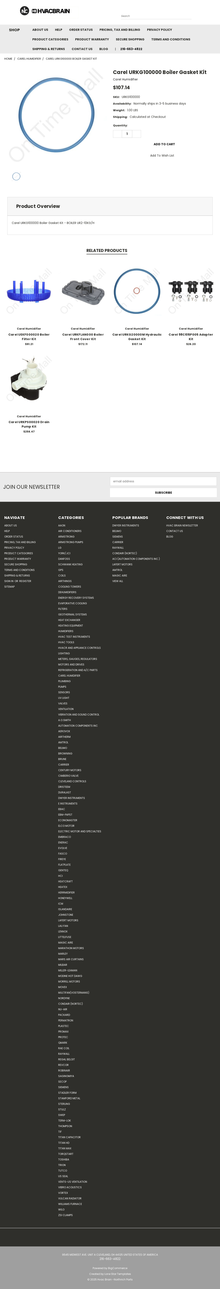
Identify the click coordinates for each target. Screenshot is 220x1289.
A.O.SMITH (64, 720)
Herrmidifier (66, 892)
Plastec (63, 1026)
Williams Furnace (70, 1204)
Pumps (62, 687)
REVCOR (63, 1065)
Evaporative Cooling (72, 603)
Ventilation (66, 709)
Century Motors (69, 770)
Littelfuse (64, 937)
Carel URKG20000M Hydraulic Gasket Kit (137, 336)
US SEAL (63, 1176)
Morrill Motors (69, 981)
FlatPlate (64, 865)
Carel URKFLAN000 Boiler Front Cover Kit (83, 336)
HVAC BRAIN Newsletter (182, 525)
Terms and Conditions (170, 39)
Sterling (64, 1104)
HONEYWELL (65, 898)
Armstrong (66, 536)
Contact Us (82, 49)
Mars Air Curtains (71, 959)
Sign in (9, 581)
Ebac (61, 809)
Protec (63, 1037)
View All (117, 581)
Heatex (62, 887)
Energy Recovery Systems (76, 598)
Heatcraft (65, 881)
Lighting (64, 653)
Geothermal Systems (72, 614)
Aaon (61, 525)
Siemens (63, 1087)
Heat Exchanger (69, 620)
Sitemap (9, 586)
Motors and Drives (71, 664)
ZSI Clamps (65, 1215)
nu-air (62, 1009)
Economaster (67, 820)
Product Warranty (92, 39)
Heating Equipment (70, 625)
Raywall (64, 1054)
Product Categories (50, 39)
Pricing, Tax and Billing (120, 30)
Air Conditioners (70, 531)
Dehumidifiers (67, 592)
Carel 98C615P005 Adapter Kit (191, 336)
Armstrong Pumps (70, 542)
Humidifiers (65, 631)
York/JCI (64, 553)
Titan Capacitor (69, 1137)
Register (25, 581)
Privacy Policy (159, 30)
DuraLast (64, 792)
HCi (60, 876)
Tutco (62, 1170)
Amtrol (63, 742)
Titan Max (64, 1148)
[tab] (110, 206)
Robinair (64, 1070)
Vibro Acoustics (70, 1187)
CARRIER (63, 764)
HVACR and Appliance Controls (79, 648)
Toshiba (63, 1159)
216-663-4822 (131, 49)
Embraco (64, 837)
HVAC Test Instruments (74, 637)
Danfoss (64, 559)
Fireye (62, 859)
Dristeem (64, 787)
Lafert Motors (68, 920)
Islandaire (65, 909)
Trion (62, 1165)
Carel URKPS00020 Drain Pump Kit (29, 424)
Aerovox (64, 731)
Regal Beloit (66, 1059)
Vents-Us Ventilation (72, 1182)
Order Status (81, 30)
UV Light (63, 698)
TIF (60, 1131)
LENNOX (62, 931)
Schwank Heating (70, 564)
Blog (103, 49)
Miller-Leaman (67, 970)
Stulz (62, 1109)
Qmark (62, 1043)
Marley (63, 954)
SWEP (61, 1115)
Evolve (62, 848)
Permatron (65, 1020)
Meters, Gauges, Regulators (77, 659)
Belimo (62, 748)
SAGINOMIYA (66, 1076)
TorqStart (65, 1154)
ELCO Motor (66, 826)
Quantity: (120, 125)
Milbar (62, 965)
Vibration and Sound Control (78, 714)
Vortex (63, 1193)
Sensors (64, 692)
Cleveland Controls (72, 781)
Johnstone (65, 915)
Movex (62, 987)
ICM (60, 903)
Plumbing (64, 681)
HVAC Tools (66, 642)
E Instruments (67, 803)
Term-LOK (64, 1120)
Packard (64, 1015)
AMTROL (117, 570)
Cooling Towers (69, 586)
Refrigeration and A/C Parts (78, 670)
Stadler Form (67, 1093)
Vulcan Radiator (70, 1198)
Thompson (65, 1126)
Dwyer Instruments (71, 798)
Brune (62, 759)
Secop (62, 1081)
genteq (63, 870)
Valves (62, 703)
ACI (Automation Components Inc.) (136, 559)
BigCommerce (117, 1268)
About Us (40, 30)
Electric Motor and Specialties (79, 831)
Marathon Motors (71, 948)
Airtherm (64, 737)
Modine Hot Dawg (70, 976)
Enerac (63, 842)
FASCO (62, 853)
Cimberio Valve (68, 776)
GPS (60, 570)
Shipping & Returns (48, 49)
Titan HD (63, 1143)
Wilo (61, 1209)
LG (59, 548)
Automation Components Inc (78, 725)
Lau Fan (63, 926)
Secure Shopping (130, 39)
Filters (62, 609)
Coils (62, 575)
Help (58, 30)
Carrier (117, 542)
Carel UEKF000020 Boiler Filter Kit (29, 336)
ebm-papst (65, 814)
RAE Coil (63, 1048)
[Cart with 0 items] (216, 13)
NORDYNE (64, 998)
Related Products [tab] (106, 250)
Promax (63, 1031)
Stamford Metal (69, 1098)
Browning (65, 753)
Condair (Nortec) (70, 1004)
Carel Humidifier (69, 675)
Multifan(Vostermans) (73, 992)
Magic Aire (65, 942)
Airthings (65, 581)
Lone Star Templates (117, 1274)
